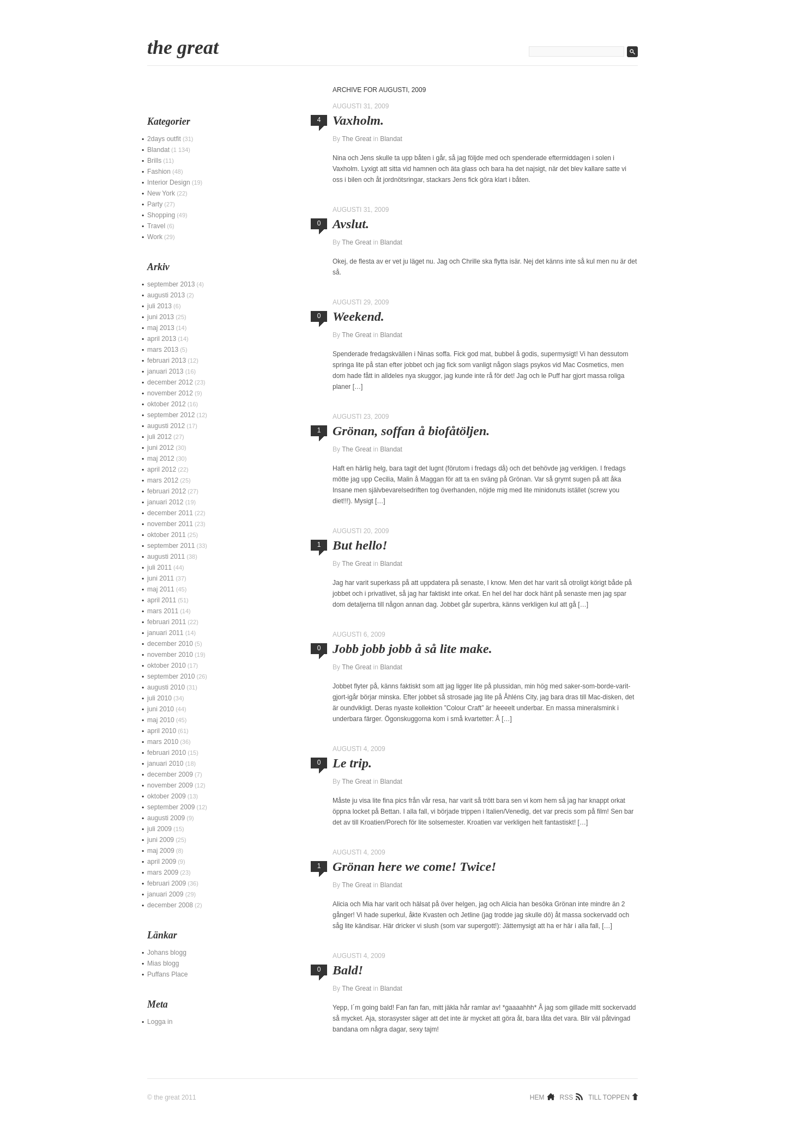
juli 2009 (159, 829)
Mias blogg (163, 963)
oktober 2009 (166, 796)
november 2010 (170, 654)
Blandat (391, 139)
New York (161, 193)
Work (154, 237)
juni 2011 (160, 578)
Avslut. (351, 224)
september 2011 (171, 546)
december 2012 (170, 382)
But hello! (360, 545)
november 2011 (170, 524)
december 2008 (170, 905)
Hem (537, 1097)
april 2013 (161, 339)
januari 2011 (165, 633)
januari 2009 (165, 894)
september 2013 (171, 284)
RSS (566, 1097)
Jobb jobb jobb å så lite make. (412, 649)
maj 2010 (160, 720)
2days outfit (164, 139)
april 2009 (161, 861)
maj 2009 (160, 851)
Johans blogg (166, 952)
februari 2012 (166, 491)
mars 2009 (162, 872)
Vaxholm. (358, 120)
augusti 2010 (166, 687)
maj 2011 (160, 589)
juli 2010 (159, 698)
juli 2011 (159, 567)
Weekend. (358, 316)
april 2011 (161, 600)
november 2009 (170, 785)
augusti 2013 (166, 295)
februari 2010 (166, 752)
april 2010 (161, 731)
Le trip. (352, 763)
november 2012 (170, 393)
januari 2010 (165, 763)
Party (154, 204)
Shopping (161, 215)
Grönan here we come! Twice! (414, 866)
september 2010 (171, 676)
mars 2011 (162, 611)
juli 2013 (159, 306)
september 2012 (171, 415)
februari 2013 (166, 360)
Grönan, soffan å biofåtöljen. (411, 431)
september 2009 (171, 807)
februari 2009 (166, 883)
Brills (154, 160)
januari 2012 (165, 502)
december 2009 (170, 774)
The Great (183, 47)
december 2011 (170, 513)
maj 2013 (160, 328)
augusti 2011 (166, 556)
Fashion (159, 171)
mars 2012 (162, 480)
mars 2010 (162, 742)
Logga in (159, 1022)
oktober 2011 (166, 535)
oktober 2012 (166, 404)
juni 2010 (160, 709)
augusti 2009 (166, 818)
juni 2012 (160, 447)
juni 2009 (160, 840)
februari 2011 (166, 622)
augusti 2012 (166, 426)
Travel (156, 226)
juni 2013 (160, 317)
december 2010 (170, 644)
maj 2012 (160, 458)
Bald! (348, 970)
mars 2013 (162, 349)
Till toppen (609, 1097)
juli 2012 (159, 437)
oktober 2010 (166, 665)
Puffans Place (167, 974)
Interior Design (168, 182)
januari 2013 (165, 371)
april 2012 (161, 469)
